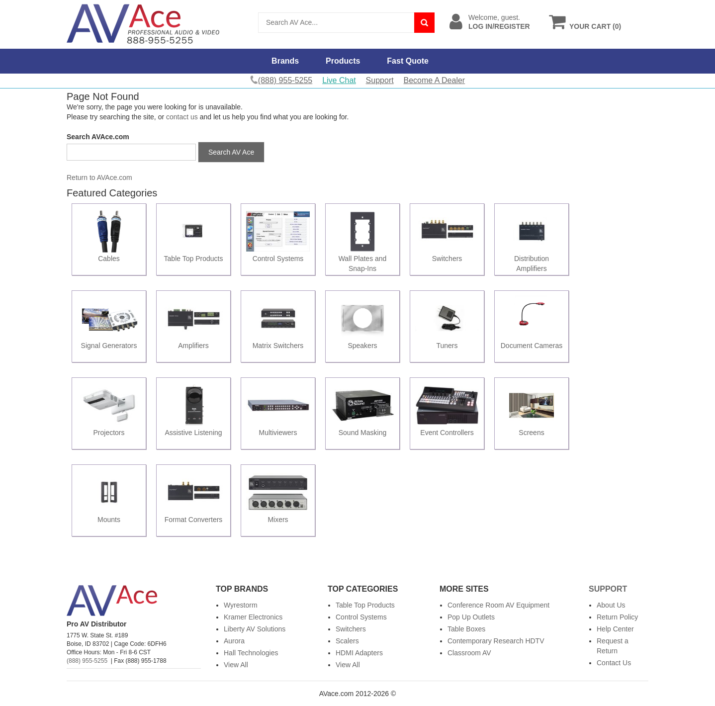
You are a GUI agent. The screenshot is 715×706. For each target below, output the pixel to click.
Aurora (234, 641)
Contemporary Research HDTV (495, 641)
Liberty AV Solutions (254, 629)
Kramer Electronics (253, 617)
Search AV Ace (231, 152)
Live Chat (339, 80)
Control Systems (361, 617)
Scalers (347, 641)
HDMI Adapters (359, 653)
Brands (285, 61)
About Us (611, 605)
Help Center (615, 629)
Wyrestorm (241, 605)
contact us (182, 117)
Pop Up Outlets (471, 617)
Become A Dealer (434, 80)
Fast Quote (408, 61)
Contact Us (614, 663)
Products (343, 61)
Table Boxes (466, 629)
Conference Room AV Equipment (498, 605)
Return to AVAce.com (99, 177)
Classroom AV (469, 653)
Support (380, 80)
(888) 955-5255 (87, 660)
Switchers (351, 629)
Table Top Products (365, 605)
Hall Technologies (251, 653)
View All (236, 665)
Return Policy (617, 617)
